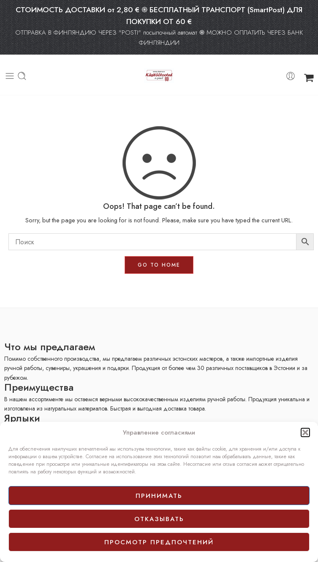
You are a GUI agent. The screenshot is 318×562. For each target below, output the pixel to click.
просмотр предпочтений (159, 542)
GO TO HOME (159, 265)
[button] (305, 432)
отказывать (159, 519)
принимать (159, 495)
